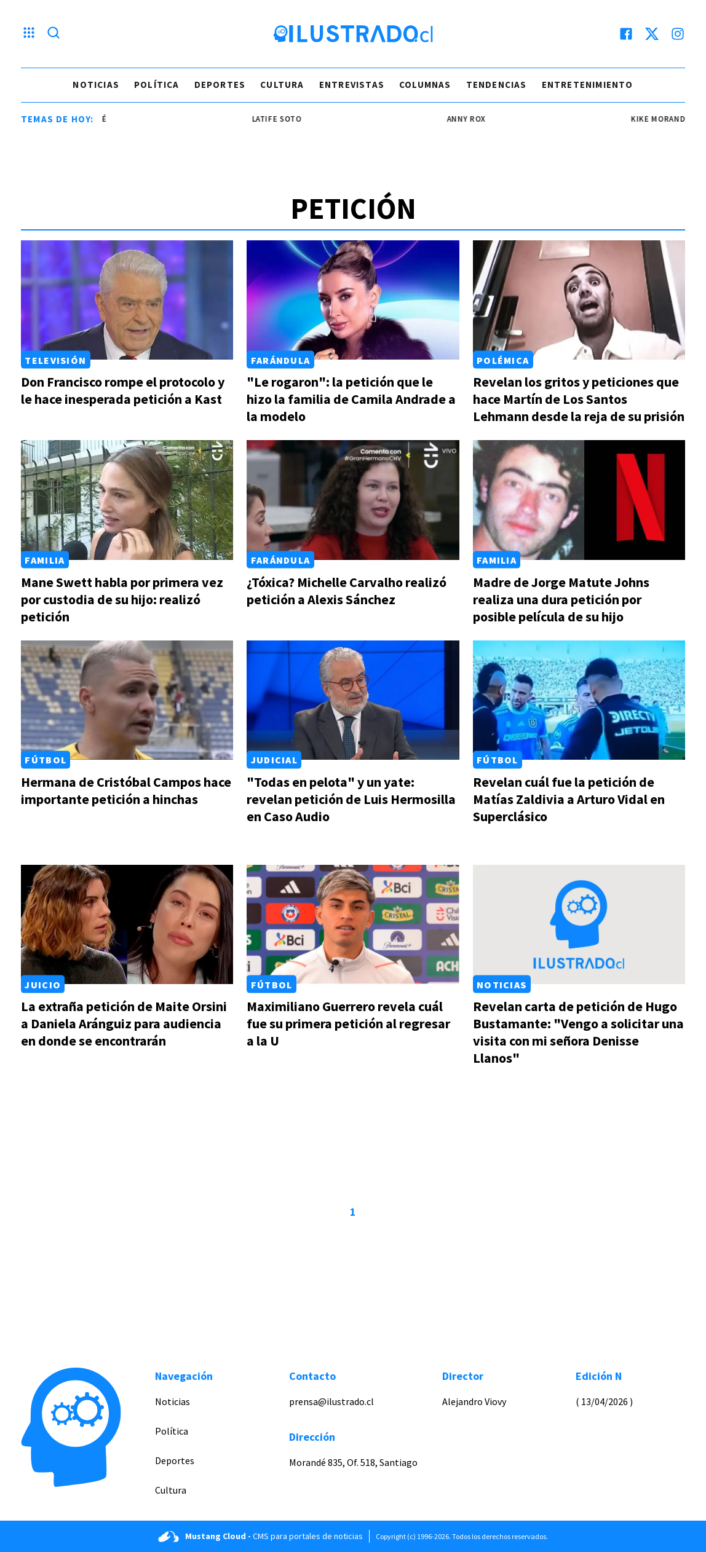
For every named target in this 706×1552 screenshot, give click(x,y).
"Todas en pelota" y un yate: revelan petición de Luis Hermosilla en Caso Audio (351, 799)
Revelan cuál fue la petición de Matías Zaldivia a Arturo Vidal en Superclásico (569, 799)
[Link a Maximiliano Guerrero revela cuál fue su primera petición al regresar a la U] (353, 924)
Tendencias (496, 84)
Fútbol (45, 760)
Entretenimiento (587, 84)
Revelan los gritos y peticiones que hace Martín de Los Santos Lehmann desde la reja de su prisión (578, 399)
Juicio (43, 984)
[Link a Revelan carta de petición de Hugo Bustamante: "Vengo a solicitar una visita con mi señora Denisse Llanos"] (579, 924)
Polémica (503, 359)
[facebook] (626, 34)
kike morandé (675, 119)
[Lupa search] (53, 33)
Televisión (55, 359)
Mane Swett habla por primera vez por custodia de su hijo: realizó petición (122, 599)
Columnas (425, 84)
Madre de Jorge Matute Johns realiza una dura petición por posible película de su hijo (561, 599)
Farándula (281, 359)
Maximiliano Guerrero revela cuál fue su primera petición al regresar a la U (348, 1023)
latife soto (292, 119)
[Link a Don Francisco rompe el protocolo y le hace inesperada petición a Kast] (127, 300)
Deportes (220, 84)
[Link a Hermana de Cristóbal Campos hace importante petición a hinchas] (127, 700)
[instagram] (677, 34)
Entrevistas (351, 84)
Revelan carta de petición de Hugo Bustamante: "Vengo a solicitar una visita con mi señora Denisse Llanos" (578, 1032)
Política (157, 84)
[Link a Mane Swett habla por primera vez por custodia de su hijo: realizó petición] (127, 499)
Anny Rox (481, 119)
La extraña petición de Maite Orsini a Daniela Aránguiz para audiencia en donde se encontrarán (124, 1023)
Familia (45, 560)
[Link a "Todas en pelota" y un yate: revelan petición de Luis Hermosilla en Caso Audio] (353, 700)
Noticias (96, 84)
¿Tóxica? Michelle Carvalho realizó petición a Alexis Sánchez (346, 590)
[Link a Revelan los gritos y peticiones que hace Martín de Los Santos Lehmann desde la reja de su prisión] (579, 300)
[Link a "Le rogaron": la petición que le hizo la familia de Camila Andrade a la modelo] (353, 300)
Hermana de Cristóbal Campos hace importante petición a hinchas (126, 790)
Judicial (274, 760)
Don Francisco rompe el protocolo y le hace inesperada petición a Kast (122, 390)
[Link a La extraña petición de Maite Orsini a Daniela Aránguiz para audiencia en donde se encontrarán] (127, 924)
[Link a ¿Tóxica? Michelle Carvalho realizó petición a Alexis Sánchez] (353, 499)
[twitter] (652, 34)
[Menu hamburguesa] (29, 33)
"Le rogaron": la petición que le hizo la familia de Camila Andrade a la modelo (351, 399)
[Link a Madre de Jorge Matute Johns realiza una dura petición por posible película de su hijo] (579, 499)
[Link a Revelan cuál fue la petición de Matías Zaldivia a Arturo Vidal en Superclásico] (579, 700)
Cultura (282, 84)
